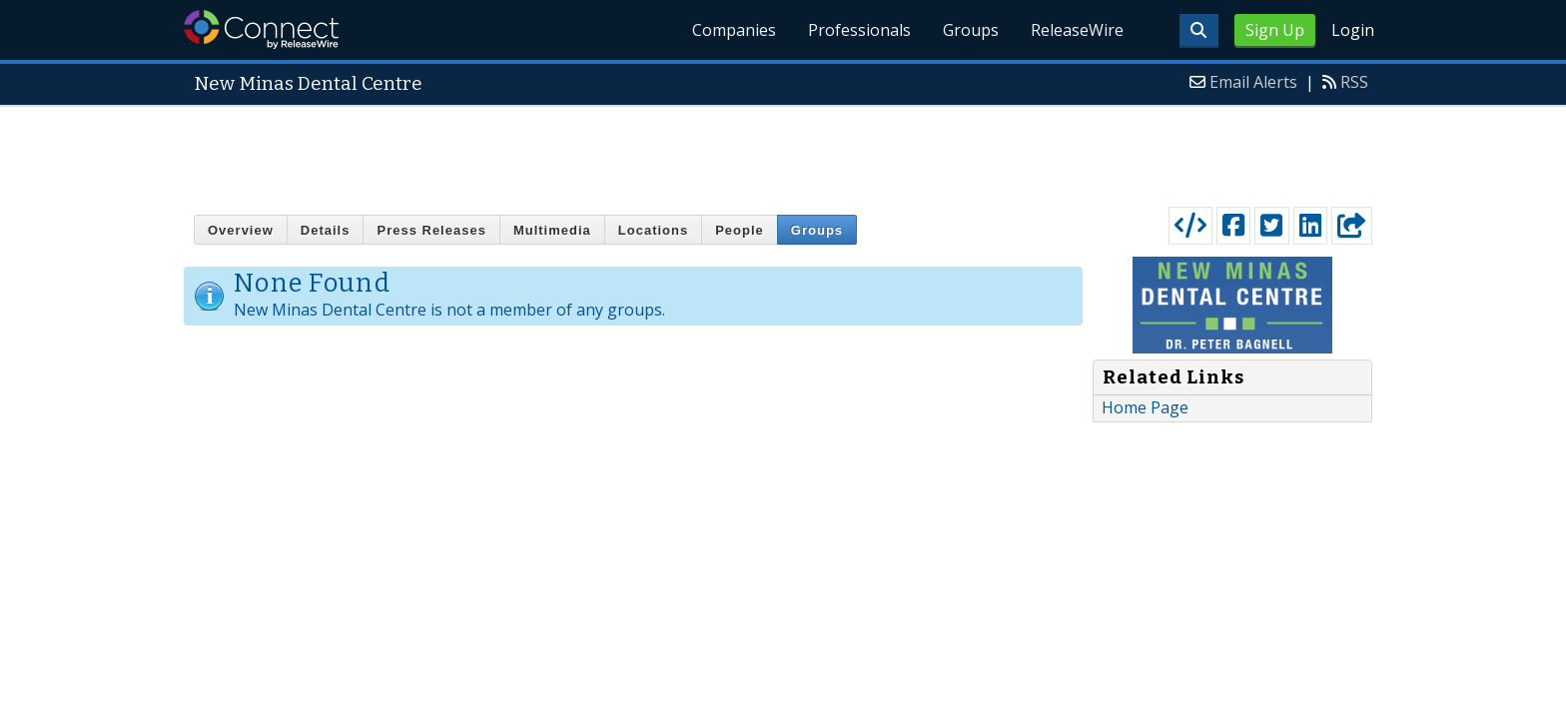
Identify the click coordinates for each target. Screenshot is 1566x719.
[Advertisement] (783, 152)
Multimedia (552, 230)
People (739, 230)
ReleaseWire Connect (261, 29)
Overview (241, 230)
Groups (971, 30)
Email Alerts (1253, 82)
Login (1352, 30)
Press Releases (431, 230)
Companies (734, 30)
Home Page (1145, 407)
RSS (1354, 82)
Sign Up (1274, 30)
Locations (653, 230)
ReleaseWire (1077, 30)
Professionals (859, 30)
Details (326, 230)
